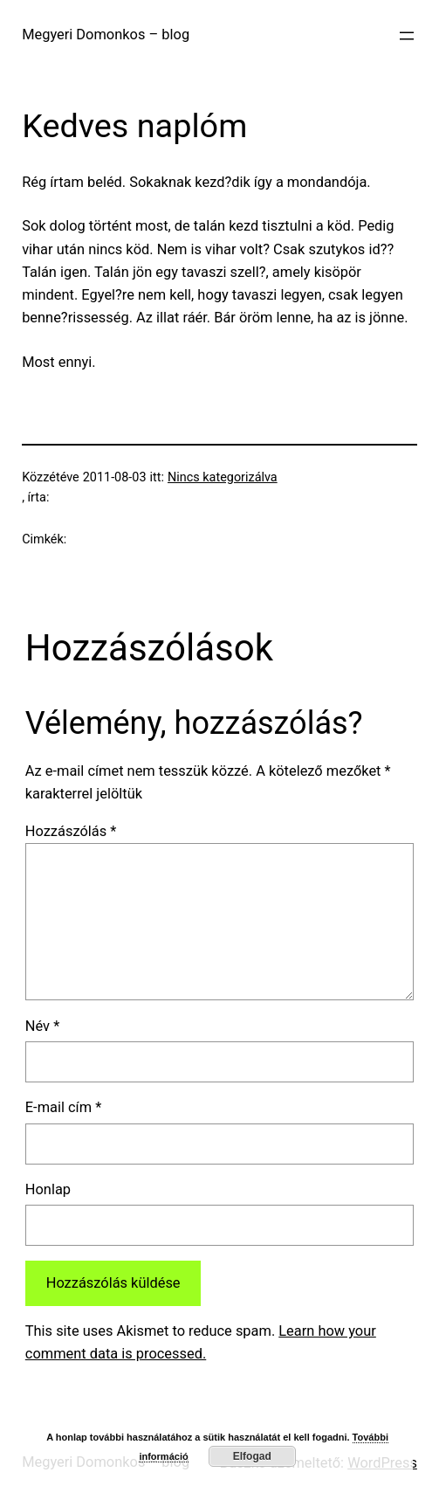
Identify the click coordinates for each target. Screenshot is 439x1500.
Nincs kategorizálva (223, 477)
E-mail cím (63, 1107)
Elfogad (252, 1456)
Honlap (48, 1189)
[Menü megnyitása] (406, 35)
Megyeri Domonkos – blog (105, 34)
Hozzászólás (71, 831)
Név (42, 1026)
